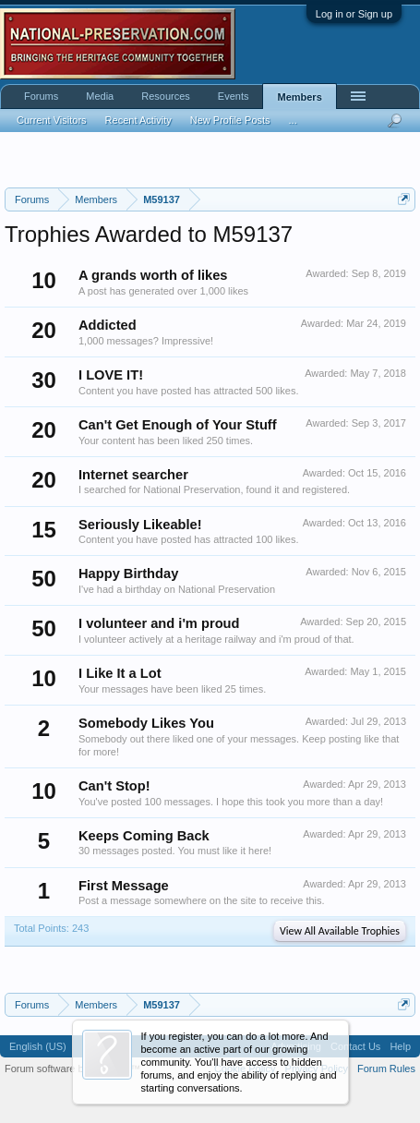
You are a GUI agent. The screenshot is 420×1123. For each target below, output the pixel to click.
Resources (165, 96)
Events (233, 96)
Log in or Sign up (354, 13)
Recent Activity (138, 120)
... (293, 120)
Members (299, 97)
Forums (41, 96)
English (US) (37, 1046)
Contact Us (355, 1046)
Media (100, 96)
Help (400, 1046)
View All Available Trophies (340, 930)
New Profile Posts (230, 120)
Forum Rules (386, 1068)
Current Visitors (52, 120)
